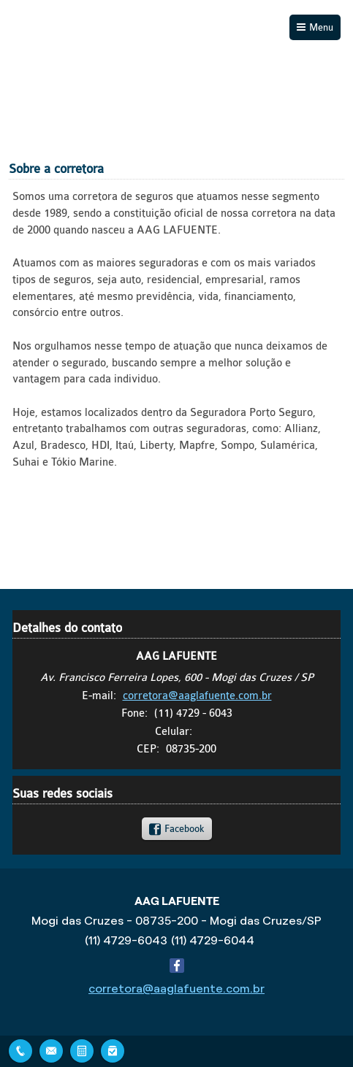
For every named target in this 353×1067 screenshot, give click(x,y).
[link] (177, 828)
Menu (321, 27)
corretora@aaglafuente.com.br (197, 696)
